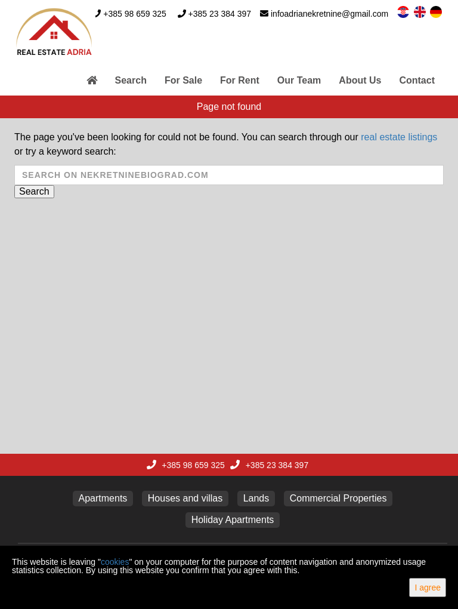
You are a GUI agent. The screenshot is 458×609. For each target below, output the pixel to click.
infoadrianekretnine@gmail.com (329, 14)
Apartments (103, 498)
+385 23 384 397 (220, 14)
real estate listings (399, 137)
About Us (360, 80)
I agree (427, 587)
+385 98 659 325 (134, 14)
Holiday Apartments (232, 520)
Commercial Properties (338, 498)
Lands (256, 498)
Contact (417, 80)
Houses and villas (185, 498)
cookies (115, 562)
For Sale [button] (183, 80)
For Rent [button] (239, 80)
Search (131, 80)
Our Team (299, 80)
